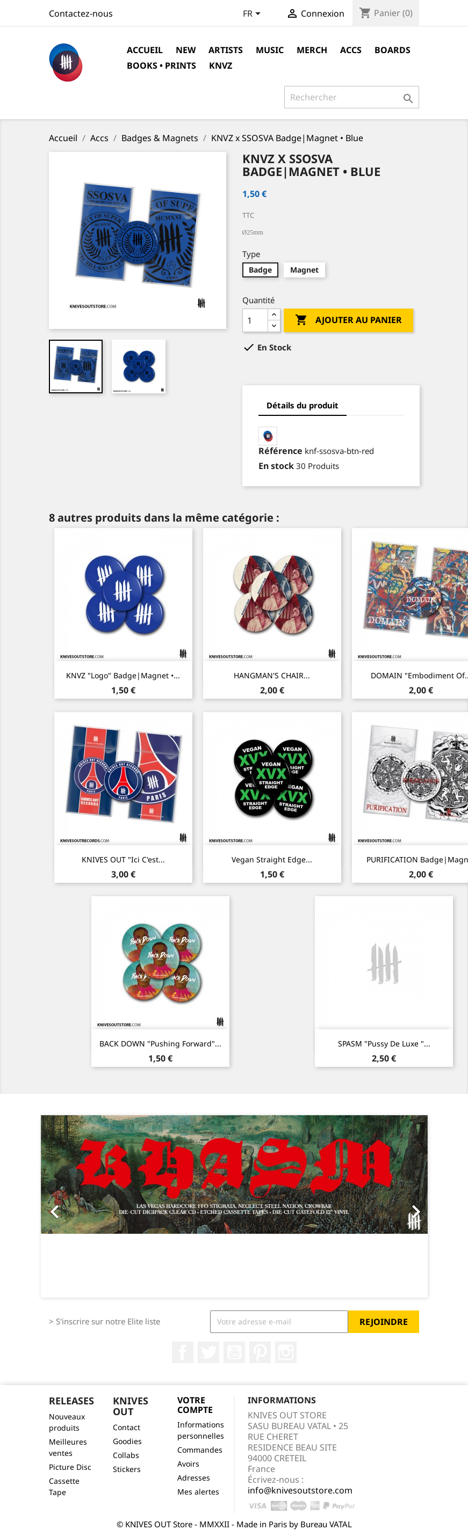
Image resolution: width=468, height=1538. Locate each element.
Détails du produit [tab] (303, 405)
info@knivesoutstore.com (300, 1490)
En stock (276, 465)
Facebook (182, 1352)
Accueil (145, 50)
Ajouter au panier (348, 320)
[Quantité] (255, 320)
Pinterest (260, 1352)
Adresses (193, 1478)
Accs (351, 50)
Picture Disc (70, 1467)
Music (270, 50)
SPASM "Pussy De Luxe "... (384, 1043)
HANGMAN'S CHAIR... (272, 675)
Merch (312, 50)
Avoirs (188, 1464)
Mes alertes (198, 1491)
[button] (70, 1206)
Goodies (127, 1441)
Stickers (127, 1469)
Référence (280, 450)
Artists (225, 50)
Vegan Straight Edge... (272, 859)
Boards (393, 50)
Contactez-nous (81, 13)
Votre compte (195, 1405)
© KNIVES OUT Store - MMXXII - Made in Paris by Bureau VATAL (234, 1524)
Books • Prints (161, 65)
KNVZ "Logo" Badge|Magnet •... (123, 675)
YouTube (234, 1352)
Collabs (126, 1455)
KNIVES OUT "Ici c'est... (123, 859)
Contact (126, 1427)
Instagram (286, 1352)
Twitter (208, 1352)
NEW (186, 50)
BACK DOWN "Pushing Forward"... (160, 1043)
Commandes (199, 1450)
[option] (234, 1206)
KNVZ (220, 65)
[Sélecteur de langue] (253, 14)
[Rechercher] (351, 97)
